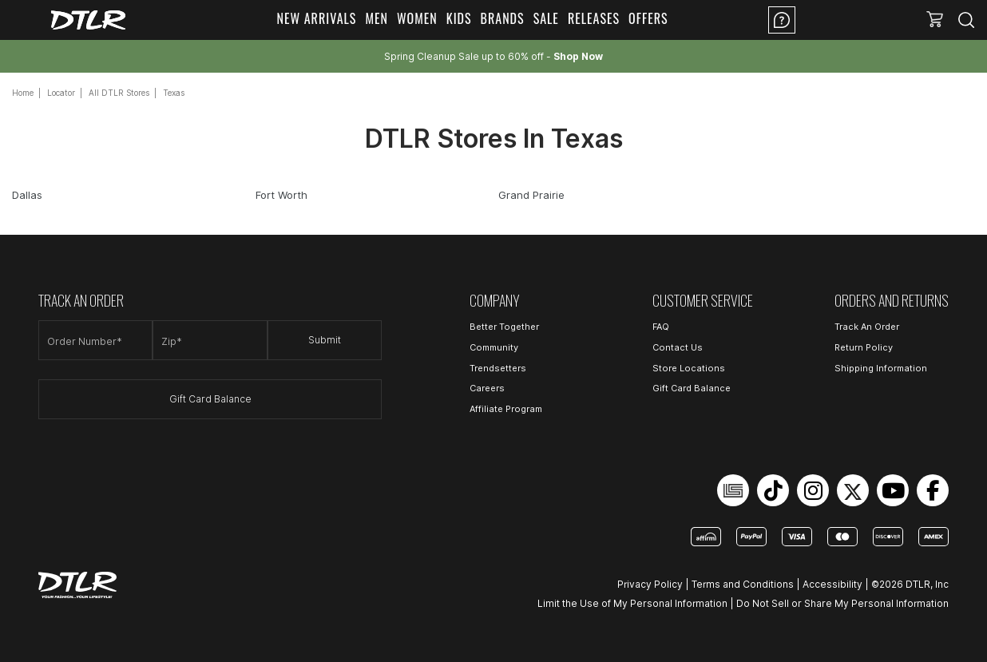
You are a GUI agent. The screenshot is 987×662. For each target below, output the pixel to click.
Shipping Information (880, 368)
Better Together (504, 326)
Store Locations (688, 368)
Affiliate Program (506, 408)
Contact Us (677, 347)
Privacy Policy (650, 584)
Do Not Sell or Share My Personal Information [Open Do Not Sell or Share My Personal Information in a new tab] (842, 603)
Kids (459, 18)
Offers (648, 18)
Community (494, 347)
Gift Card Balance (210, 399)
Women (417, 18)
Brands (503, 18)
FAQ (660, 326)
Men (376, 18)
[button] (934, 20)
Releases (594, 18)
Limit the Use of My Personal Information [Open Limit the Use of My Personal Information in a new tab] (632, 603)
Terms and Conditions (743, 584)
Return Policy (863, 347)
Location (845, 20)
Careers (487, 388)
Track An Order (866, 326)
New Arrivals (316, 18)
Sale (546, 18)
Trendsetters (498, 368)
